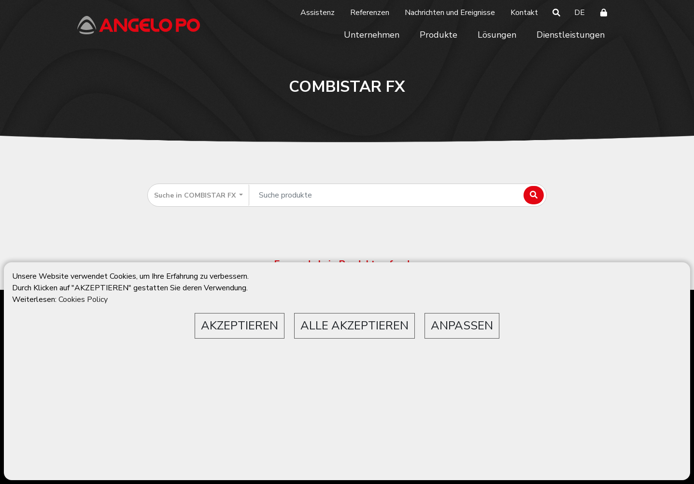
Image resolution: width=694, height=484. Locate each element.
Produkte (438, 35)
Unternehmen (371, 35)
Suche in (196, 195)
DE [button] (579, 12)
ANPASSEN (462, 325)
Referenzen (369, 12)
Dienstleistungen (571, 35)
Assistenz (317, 12)
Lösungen (497, 35)
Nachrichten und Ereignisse (450, 12)
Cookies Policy (83, 299)
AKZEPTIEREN (239, 325)
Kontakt (524, 12)
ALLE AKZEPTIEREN (354, 325)
